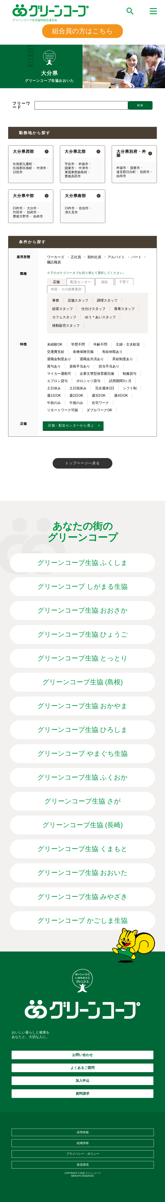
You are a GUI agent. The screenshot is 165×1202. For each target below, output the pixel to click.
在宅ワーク (100, 403)
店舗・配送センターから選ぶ (71, 425)
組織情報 (83, 1143)
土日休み (54, 388)
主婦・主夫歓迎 (128, 344)
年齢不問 (100, 344)
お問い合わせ (82, 1055)
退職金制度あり (59, 359)
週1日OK (54, 395)
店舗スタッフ (78, 300)
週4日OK (121, 395)
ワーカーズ (55, 257)
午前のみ (54, 403)
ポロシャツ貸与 (88, 381)
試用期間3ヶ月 (120, 381)
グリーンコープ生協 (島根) (82, 682)
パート (136, 257)
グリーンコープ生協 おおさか (82, 610)
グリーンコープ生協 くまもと (82, 849)
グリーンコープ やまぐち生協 (82, 753)
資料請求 (82, 1093)
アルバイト (116, 257)
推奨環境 (83, 1164)
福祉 (104, 282)
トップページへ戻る (82, 463)
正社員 (76, 257)
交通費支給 (55, 352)
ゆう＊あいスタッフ (100, 317)
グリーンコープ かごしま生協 (82, 920)
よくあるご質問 (82, 1068)
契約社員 (94, 257)
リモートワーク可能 (62, 410)
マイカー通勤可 (59, 373)
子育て (124, 282)
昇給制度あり (122, 359)
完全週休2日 (104, 388)
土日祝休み (78, 388)
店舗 (56, 282)
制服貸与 (129, 373)
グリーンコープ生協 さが (82, 801)
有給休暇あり (112, 352)
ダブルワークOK (99, 410)
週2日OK (76, 395)
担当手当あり (109, 366)
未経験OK (54, 344)
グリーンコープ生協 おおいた (82, 872)
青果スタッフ (124, 309)
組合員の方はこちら (82, 31)
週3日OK (98, 395)
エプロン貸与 (57, 381)
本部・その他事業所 (66, 289)
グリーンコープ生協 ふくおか (82, 777)
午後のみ (76, 403)
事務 (55, 300)
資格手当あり (79, 366)
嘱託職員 (54, 262)
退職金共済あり (92, 359)
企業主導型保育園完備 (97, 373)
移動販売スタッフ (66, 325)
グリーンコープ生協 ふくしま (82, 562)
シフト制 (130, 388)
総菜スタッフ (62, 309)
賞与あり (54, 366)
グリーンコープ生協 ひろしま (82, 729)
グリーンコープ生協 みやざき (82, 896)
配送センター (80, 282)
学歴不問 (78, 344)
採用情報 (83, 1132)
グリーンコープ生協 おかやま (82, 706)
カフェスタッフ (64, 317)
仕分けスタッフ (93, 309)
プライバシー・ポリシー (82, 1153)
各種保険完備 (83, 352)
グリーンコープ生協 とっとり (82, 658)
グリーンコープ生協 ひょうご (82, 634)
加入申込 (82, 1080)
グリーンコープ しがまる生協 (82, 586)
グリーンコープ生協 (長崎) (82, 825)
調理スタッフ (107, 300)
